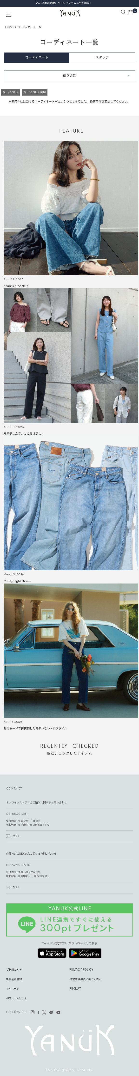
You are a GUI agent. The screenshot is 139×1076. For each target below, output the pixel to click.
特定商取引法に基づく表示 (85, 979)
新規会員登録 (14, 979)
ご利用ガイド (14, 969)
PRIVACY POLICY (81, 969)
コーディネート (36, 58)
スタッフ (102, 58)
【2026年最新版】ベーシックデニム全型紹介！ (69, 3)
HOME (9, 27)
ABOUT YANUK (16, 998)
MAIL (16, 836)
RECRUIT (75, 988)
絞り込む (69, 76)
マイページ (12, 988)
